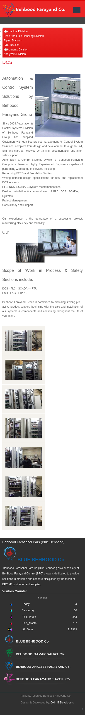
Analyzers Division (15, 54)
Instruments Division (16, 49)
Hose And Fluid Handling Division (24, 36)
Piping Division (13, 40)
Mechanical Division (16, 31)
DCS (7, 62)
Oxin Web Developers (9, 696)
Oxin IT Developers (62, 702)
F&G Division (11, 45)
